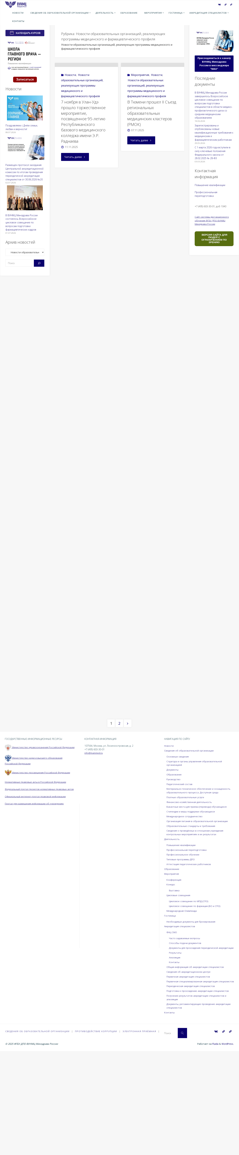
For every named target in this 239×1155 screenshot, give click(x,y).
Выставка (174, 986)
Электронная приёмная (140, 1135)
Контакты (174, 1062)
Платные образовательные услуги (186, 893)
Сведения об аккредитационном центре (189, 1071)
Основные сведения (178, 853)
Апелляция (175, 1057)
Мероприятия (140, 91)
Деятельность (172, 935)
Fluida (214, 1148)
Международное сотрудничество (185, 912)
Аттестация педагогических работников (189, 960)
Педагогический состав (179, 880)
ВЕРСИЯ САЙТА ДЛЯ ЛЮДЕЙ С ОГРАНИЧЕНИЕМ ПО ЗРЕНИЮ (214, 238)
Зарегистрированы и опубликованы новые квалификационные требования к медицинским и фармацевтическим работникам (214, 132)
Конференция (174, 976)
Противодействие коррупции (96, 1135)
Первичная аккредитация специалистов (189, 1076)
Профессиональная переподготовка (187, 946)
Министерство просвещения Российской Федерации (38, 872)
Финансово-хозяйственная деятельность (190, 898)
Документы (172, 866)
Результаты (175, 1052)
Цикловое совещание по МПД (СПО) (189, 997)
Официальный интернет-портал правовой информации (37, 899)
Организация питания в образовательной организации (198, 917)
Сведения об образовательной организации (190, 847)
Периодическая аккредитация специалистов (191, 1089)
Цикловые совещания (178, 991)
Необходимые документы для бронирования (192, 1017)
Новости (70, 91)
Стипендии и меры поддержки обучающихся (191, 908)
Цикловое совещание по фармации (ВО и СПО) (195, 1002)
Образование (174, 871)
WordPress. (227, 1148)
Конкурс (171, 980)
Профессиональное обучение (183, 951)
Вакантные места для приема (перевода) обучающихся (198, 903)
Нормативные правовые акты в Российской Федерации (36, 881)
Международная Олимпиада (182, 1007)
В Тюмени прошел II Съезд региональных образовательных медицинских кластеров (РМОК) (152, 130)
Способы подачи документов (185, 1039)
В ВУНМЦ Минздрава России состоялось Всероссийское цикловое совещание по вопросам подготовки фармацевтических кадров (21, 222)
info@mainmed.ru (94, 849)
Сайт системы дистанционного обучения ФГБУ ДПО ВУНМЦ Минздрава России (212, 220)
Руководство (173, 875)
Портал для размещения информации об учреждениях (36, 907)
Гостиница (170, 1012)
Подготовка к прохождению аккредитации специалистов (198, 1094)
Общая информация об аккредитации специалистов (196, 1066)
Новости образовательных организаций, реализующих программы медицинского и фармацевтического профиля (82, 102)
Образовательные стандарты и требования (191, 922)
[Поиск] (39, 263)
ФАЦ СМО (171, 1028)
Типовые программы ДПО (181, 955)
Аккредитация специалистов (180, 1022)
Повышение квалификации (210, 185)
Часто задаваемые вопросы (185, 1034)
